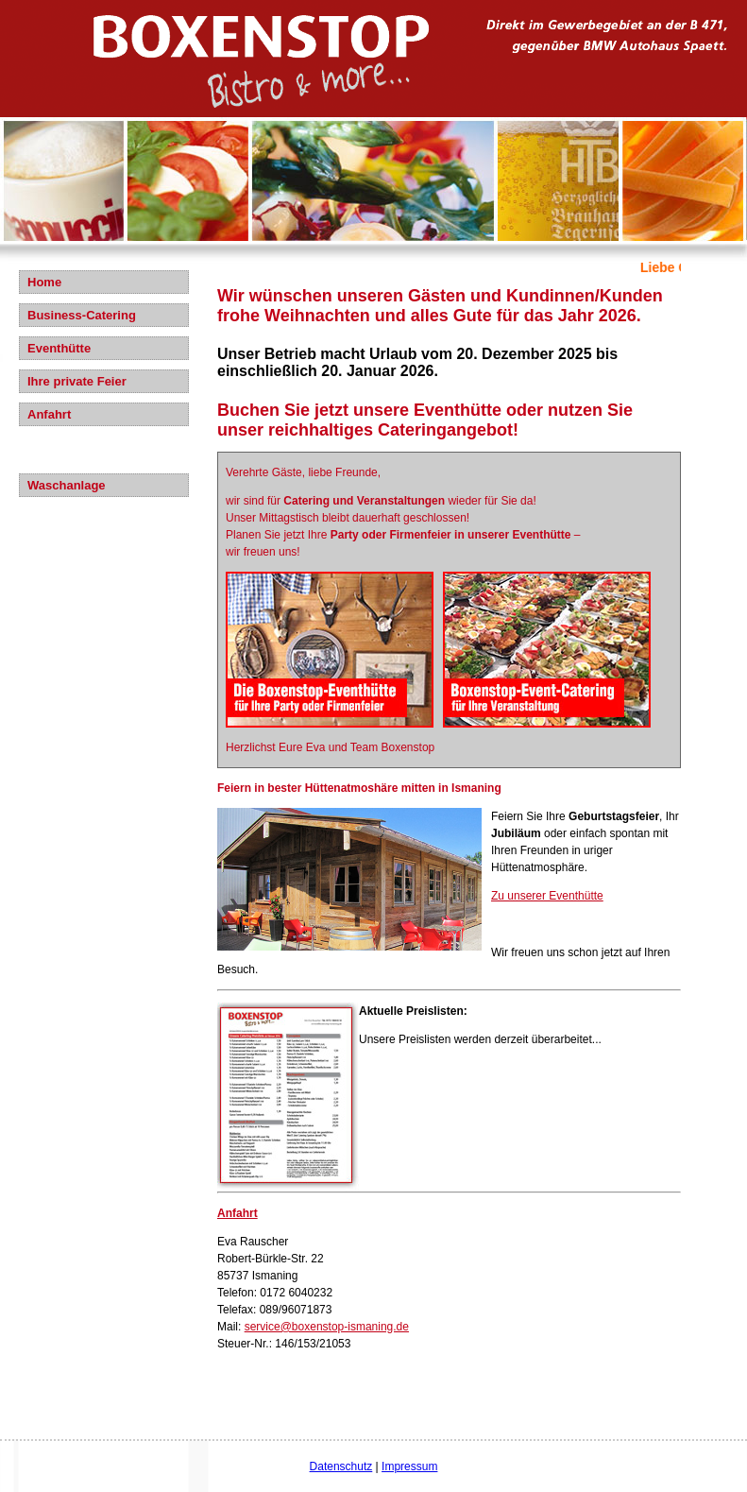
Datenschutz (341, 1466)
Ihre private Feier (77, 381)
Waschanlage (66, 485)
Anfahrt (49, 414)
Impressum (409, 1466)
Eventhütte (59, 348)
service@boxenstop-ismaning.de (327, 1326)
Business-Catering (81, 315)
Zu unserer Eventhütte (547, 895)
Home (44, 282)
